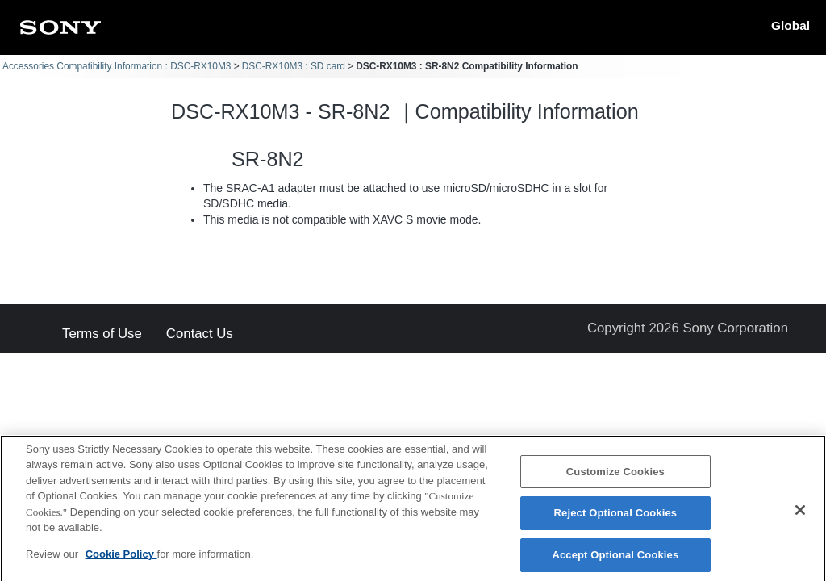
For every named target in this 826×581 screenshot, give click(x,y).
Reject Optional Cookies (616, 520)
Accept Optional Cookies (615, 561)
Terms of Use (102, 334)
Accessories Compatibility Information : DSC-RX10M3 (117, 66)
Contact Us (199, 334)
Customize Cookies (615, 478)
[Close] (800, 516)
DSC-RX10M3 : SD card (293, 66)
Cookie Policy (121, 560)
